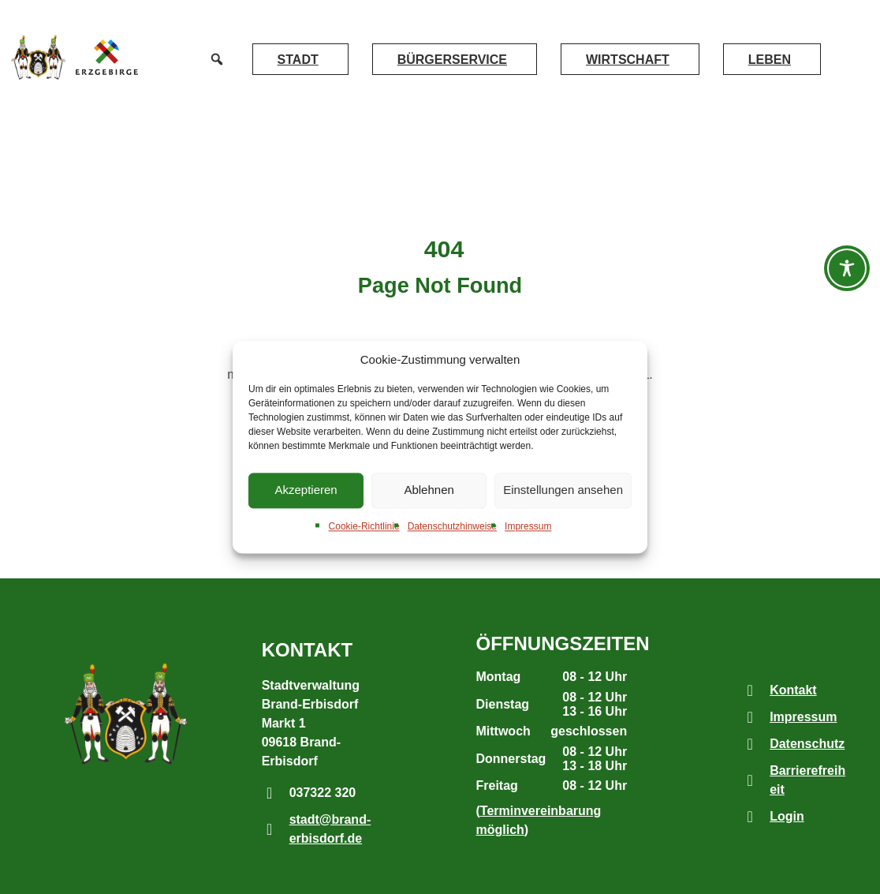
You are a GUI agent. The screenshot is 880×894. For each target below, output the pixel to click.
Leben (769, 59)
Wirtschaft (627, 59)
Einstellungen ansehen (563, 490)
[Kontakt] (750, 690)
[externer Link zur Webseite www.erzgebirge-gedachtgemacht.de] (107, 57)
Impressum (528, 526)
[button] (217, 59)
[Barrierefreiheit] (750, 780)
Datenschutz (807, 743)
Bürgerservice (452, 59)
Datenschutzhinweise (452, 526)
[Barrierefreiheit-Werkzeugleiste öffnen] (847, 268)
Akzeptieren (305, 490)
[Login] (750, 817)
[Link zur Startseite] (37, 57)
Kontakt (793, 690)
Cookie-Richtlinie (364, 526)
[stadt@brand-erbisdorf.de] (270, 829)
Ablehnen (428, 490)
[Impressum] (750, 717)
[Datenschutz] (750, 744)
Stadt (298, 59)
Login (787, 816)
